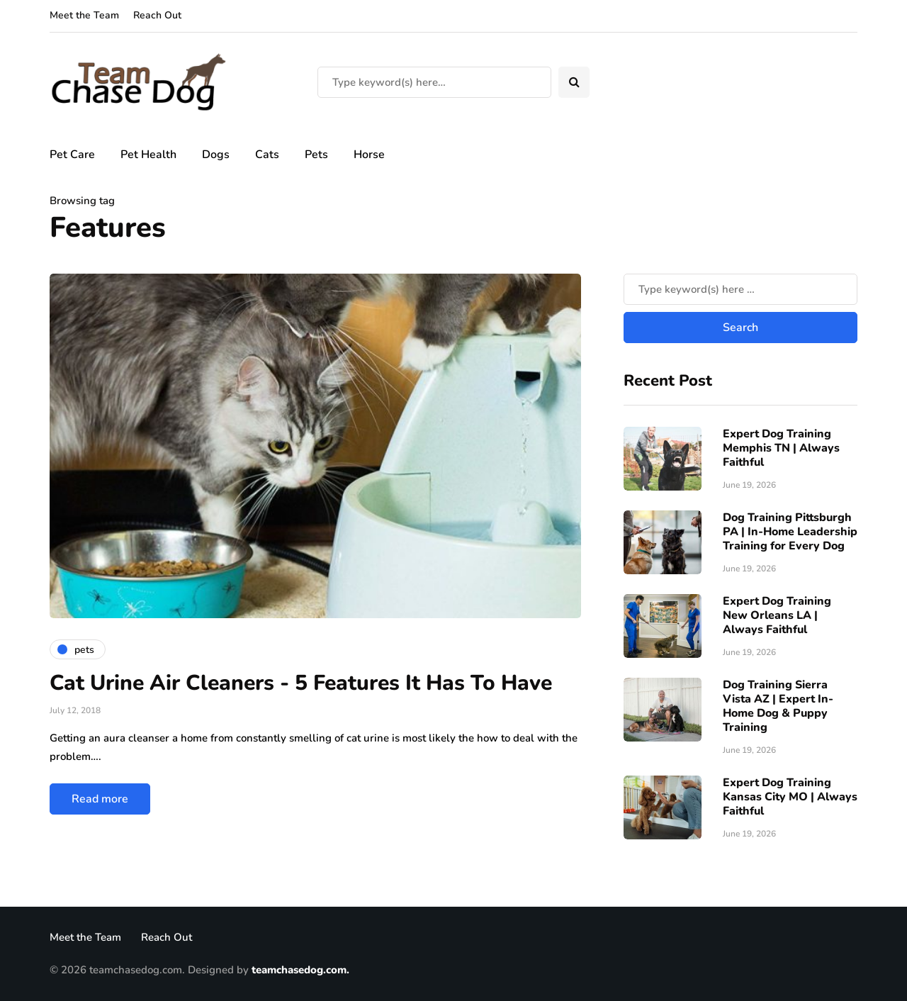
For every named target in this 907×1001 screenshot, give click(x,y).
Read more (100, 799)
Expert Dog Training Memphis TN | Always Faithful (781, 448)
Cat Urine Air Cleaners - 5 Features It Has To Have (301, 683)
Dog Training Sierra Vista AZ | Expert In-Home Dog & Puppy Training (778, 706)
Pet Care (72, 154)
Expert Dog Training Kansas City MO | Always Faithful (790, 797)
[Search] (434, 82)
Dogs (216, 154)
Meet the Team (84, 15)
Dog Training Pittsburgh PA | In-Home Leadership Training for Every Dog (790, 532)
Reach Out (157, 15)
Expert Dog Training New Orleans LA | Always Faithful (777, 615)
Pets (316, 154)
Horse (369, 154)
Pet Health (148, 154)
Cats (267, 154)
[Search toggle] (574, 82)
